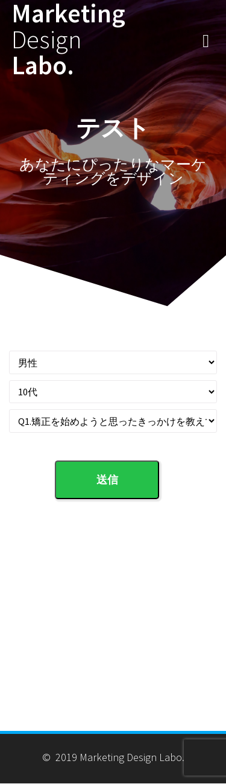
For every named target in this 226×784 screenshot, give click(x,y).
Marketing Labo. (68, 39)
